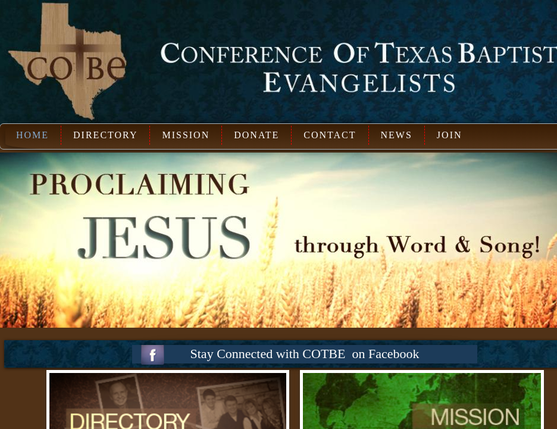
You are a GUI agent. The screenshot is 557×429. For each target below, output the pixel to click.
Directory (105, 135)
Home (32, 135)
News (396, 135)
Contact (329, 135)
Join (449, 135)
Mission (185, 135)
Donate (256, 135)
